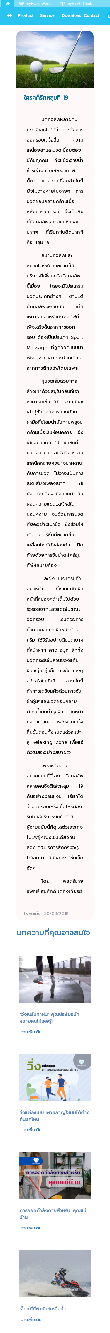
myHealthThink (76, 3)
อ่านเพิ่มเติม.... (33, 1032)
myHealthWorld (35, 3)
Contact (91, 15)
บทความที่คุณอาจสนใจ (53, 933)
